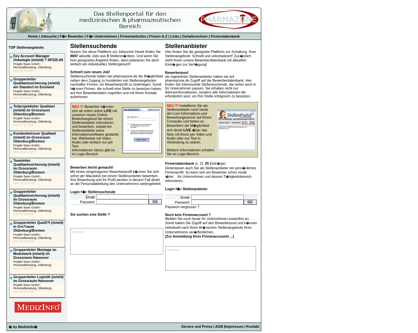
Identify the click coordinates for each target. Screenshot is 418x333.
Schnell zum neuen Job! (90, 72)
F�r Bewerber (72, 36)
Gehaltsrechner (195, 36)
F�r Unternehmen (102, 36)
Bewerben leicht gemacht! (91, 167)
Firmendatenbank (225, 36)
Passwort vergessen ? (182, 207)
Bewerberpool (176, 73)
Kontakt (252, 326)
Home (33, 36)
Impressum (234, 326)
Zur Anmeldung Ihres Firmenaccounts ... (199, 236)
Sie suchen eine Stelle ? (90, 214)
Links (175, 36)
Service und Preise (196, 326)
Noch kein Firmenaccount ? (188, 215)
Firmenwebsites (133, 36)
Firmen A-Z (158, 36)
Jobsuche (48, 36)
